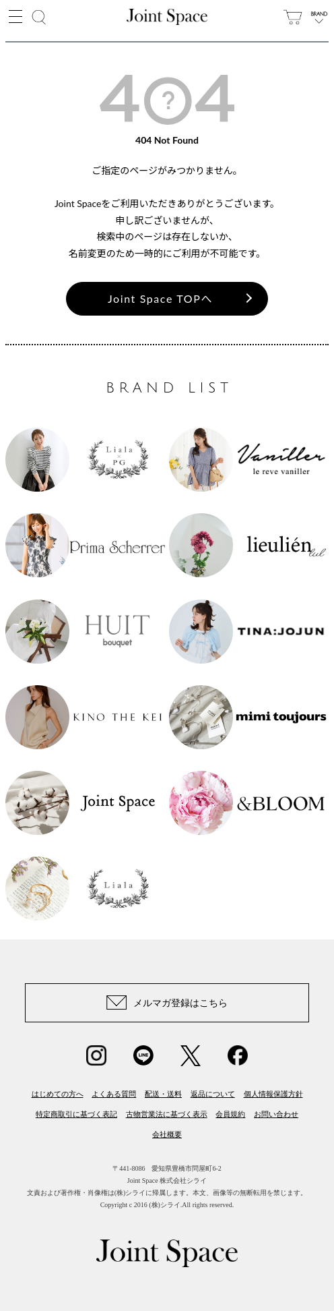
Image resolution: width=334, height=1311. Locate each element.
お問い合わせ (276, 1114)
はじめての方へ (58, 1094)
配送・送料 (163, 1094)
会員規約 (230, 1114)
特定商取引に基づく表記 (76, 1114)
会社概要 (167, 1134)
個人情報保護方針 (273, 1094)
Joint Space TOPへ (160, 298)
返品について (213, 1094)
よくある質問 (114, 1094)
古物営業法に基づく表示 (166, 1114)
